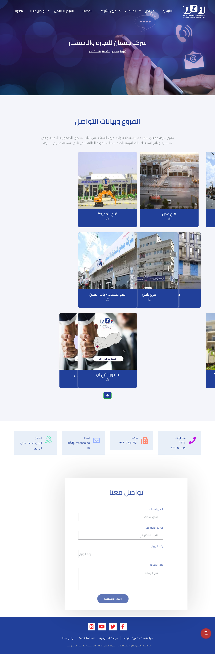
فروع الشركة (108, 11)
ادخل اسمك (167, 509)
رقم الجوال (167, 546)
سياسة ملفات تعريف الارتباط (138, 638)
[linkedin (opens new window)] (91, 626)
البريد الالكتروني (164, 527)
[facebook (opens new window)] (123, 626)
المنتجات (130, 11)
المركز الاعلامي (64, 11)
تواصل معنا (37, 11)
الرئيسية (167, 11)
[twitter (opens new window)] (113, 626)
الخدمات (87, 11)
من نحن (150, 11)
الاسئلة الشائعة (87, 638)
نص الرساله (167, 564)
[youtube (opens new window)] (102, 626)
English (18, 11)
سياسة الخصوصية (108, 638)
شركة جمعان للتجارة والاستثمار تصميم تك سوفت (91, 645)
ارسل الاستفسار (123, 598)
